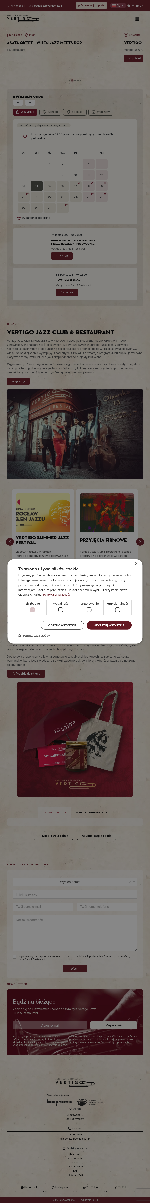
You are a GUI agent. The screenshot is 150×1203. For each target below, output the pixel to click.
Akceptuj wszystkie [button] (109, 625)
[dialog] (74, 601)
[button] (34, 636)
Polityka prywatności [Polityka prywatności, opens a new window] (57, 594)
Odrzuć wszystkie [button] (62, 625)
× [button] (136, 563)
